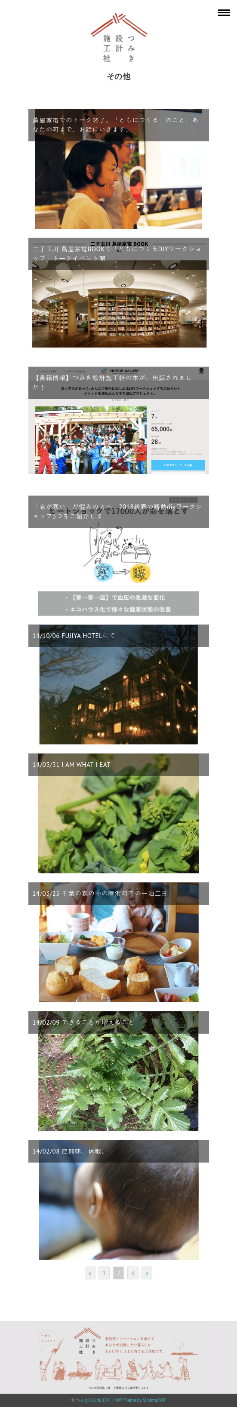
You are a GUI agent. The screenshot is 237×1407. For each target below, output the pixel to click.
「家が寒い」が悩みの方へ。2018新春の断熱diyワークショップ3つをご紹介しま (118, 512)
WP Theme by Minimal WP (140, 1400)
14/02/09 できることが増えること (84, 1022)
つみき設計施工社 (93, 1400)
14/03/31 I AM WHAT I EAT (72, 764)
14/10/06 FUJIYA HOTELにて (74, 636)
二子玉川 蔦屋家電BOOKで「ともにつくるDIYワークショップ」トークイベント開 (117, 254)
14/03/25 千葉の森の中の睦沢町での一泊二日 (100, 893)
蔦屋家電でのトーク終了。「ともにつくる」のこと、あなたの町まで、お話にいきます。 (116, 125)
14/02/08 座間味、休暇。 (70, 1151)
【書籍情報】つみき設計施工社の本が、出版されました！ (112, 383)
